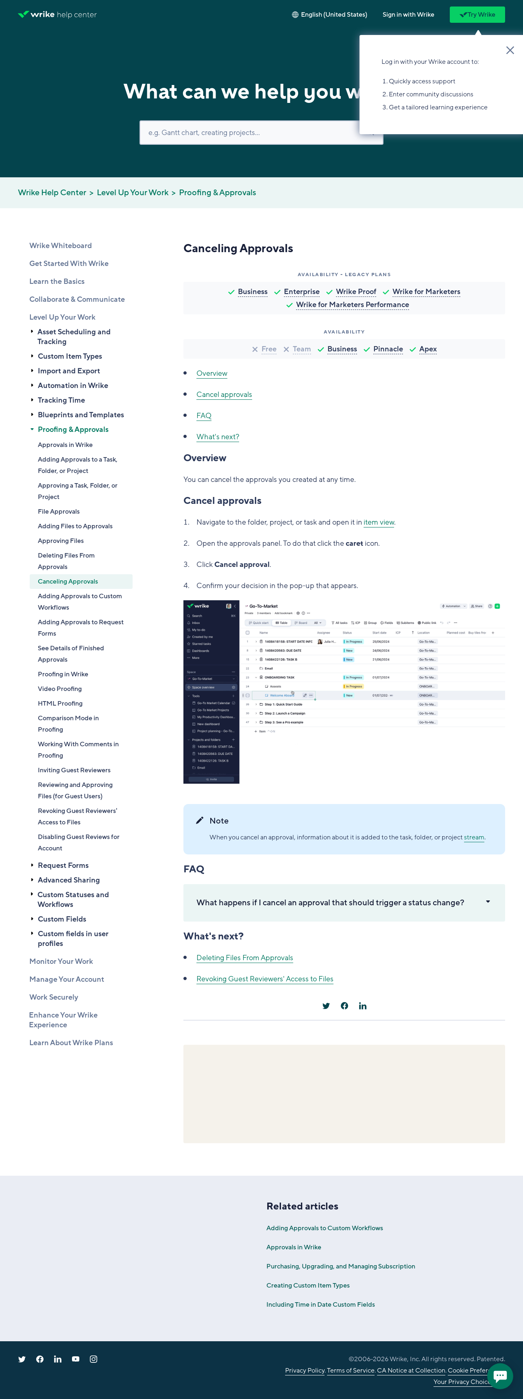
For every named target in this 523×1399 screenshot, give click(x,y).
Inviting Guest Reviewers (74, 770)
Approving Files (61, 540)
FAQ (203, 416)
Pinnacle (388, 349)
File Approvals (59, 511)
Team (302, 349)
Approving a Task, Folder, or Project (78, 491)
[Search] (261, 132)
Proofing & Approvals (217, 192)
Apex (428, 349)
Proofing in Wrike (63, 674)
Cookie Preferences (476, 1370)
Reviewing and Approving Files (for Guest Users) (75, 790)
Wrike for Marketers (426, 291)
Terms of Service (351, 1370)
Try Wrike (477, 14)
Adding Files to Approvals (75, 526)
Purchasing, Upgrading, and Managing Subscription (340, 1266)
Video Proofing (60, 688)
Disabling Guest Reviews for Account (79, 842)
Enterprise (302, 291)
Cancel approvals (224, 394)
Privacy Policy (305, 1370)
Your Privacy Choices (464, 1381)
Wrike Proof (356, 291)
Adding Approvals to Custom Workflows (80, 602)
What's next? (217, 437)
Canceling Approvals (68, 581)
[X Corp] (326, 1006)
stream (474, 837)
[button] (408, 15)
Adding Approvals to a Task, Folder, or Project (78, 465)
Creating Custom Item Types (308, 1285)
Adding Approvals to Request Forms (81, 628)
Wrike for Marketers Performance (352, 304)
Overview (211, 373)
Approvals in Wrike (65, 444)
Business (253, 291)
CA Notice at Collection (411, 1370)
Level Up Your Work (132, 192)
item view (379, 522)
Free (269, 349)
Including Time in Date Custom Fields (320, 1304)
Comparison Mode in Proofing (68, 724)
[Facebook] (344, 1006)
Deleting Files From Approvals (66, 561)
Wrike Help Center (52, 192)
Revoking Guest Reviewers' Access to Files (77, 816)
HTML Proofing (60, 703)
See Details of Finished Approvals (71, 654)
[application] (500, 1376)
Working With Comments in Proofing (78, 750)
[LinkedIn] (363, 1006)
